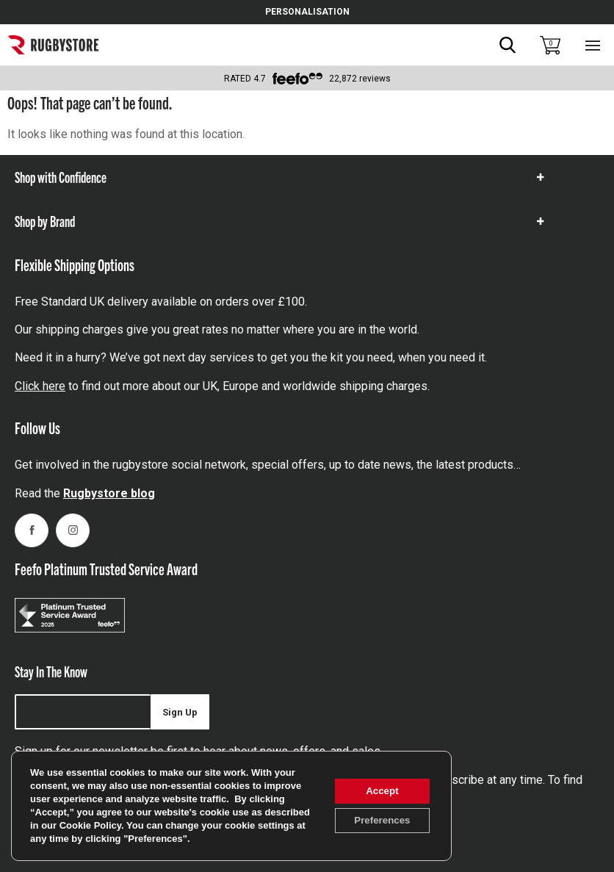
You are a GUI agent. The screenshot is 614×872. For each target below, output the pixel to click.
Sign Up (180, 712)
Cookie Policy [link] (138, 825)
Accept (378, 790)
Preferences (378, 821)
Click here (40, 386)
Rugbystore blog (109, 493)
